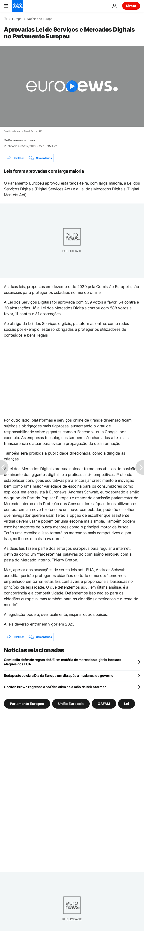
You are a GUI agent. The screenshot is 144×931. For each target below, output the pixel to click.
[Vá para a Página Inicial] (17, 6)
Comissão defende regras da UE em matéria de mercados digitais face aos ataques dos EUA (62, 662)
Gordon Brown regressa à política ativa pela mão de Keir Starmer (55, 687)
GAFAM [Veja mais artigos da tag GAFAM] (104, 704)
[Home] (5, 18)
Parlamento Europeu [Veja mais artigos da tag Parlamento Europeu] (27, 704)
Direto (131, 6)
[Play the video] (72, 86)
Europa (17, 18)
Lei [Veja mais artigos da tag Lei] (126, 704)
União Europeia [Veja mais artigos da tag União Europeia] (71, 704)
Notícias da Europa (39, 18)
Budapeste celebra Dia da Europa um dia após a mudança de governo (58, 675)
